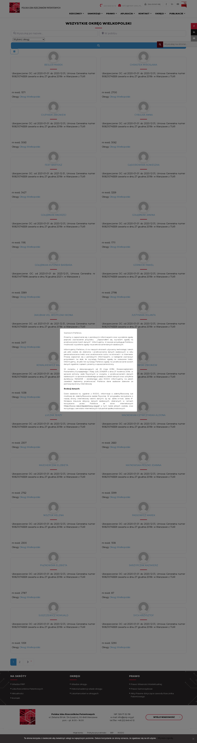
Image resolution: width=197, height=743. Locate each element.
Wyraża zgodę (165, 738)
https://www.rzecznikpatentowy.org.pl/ (82, 406)
